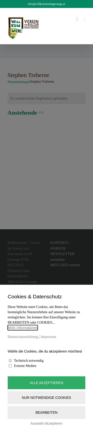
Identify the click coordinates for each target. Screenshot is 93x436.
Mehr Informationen (23, 328)
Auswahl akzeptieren (46, 423)
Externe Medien (25, 366)
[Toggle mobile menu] (85, 19)
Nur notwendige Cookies (46, 398)
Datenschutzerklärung (23, 337)
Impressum (48, 337)
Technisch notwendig (28, 360)
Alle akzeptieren (46, 383)
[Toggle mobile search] (77, 19)
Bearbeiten (46, 412)
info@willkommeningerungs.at (46, 4)
